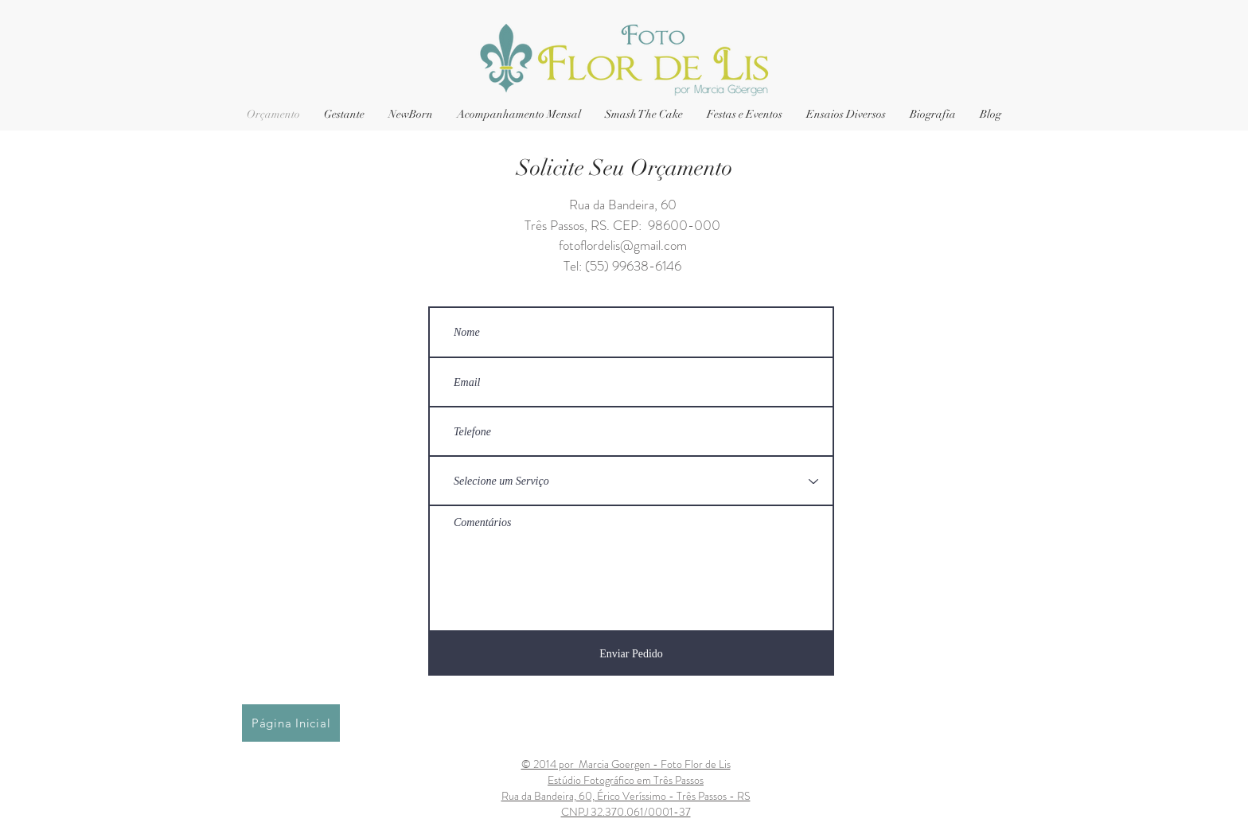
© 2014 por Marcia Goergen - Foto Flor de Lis (626, 764)
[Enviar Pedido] (631, 654)
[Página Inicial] (291, 723)
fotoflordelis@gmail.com (623, 245)
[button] (744, 114)
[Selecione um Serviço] (631, 481)
